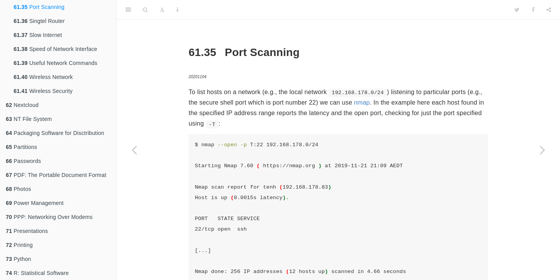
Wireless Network (43, 77)
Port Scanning (39, 7)
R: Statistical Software (37, 273)
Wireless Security (43, 91)
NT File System (29, 119)
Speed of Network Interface (55, 49)
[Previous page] (134, 149)
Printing (19, 245)
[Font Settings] (162, 9)
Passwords (23, 161)
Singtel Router (39, 21)
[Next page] (542, 149)
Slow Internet (38, 35)
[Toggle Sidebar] (128, 9)
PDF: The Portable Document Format (56, 175)
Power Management (35, 203)
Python (18, 259)
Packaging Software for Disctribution (55, 133)
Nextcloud (22, 105)
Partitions (21, 147)
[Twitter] (517, 9)
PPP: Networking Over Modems (49, 217)
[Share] (549, 9)
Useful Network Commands (55, 63)
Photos (18, 189)
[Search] (145, 9)
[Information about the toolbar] (177, 9)
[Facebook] (533, 9)
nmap (362, 102)
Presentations (27, 231)
